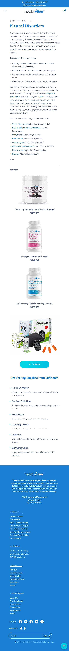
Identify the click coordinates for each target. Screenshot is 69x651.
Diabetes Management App (20, 532)
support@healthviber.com (36, 5)
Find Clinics (14, 582)
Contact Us (14, 598)
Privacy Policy (15, 604)
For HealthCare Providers (19, 535)
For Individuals (15, 538)
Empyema (16, 135)
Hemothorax (17, 138)
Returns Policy (15, 610)
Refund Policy (15, 607)
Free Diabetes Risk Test (19, 529)
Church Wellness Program (19, 526)
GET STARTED (34, 364)
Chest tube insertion (21, 124)
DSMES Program (16, 516)
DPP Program (15, 519)
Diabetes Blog (15, 576)
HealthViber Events (17, 579)
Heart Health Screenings (19, 523)
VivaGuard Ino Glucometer (20, 554)
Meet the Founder (16, 573)
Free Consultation (16, 601)
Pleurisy (15, 154)
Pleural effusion (19, 150)
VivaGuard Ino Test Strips (19, 551)
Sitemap (13, 585)
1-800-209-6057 (41, 2)
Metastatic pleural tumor (23, 146)
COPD (40, 96)
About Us (13, 570)
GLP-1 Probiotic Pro (17, 557)
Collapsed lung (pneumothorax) (26, 127)
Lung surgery (18, 142)
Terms (12, 613)
